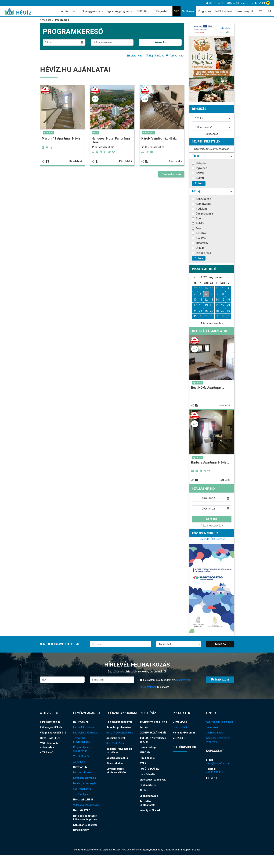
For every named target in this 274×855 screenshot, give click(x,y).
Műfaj (212, 191)
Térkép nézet (175, 55)
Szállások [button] (188, 11)
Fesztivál (199, 233)
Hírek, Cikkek (147, 758)
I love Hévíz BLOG (50, 738)
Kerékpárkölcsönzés (85, 825)
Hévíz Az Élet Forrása (212, 539)
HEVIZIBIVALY (81, 830)
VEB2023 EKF (180, 738)
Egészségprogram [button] (118, 11)
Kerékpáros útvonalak (85, 777)
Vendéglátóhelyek (150, 810)
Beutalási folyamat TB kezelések (119, 750)
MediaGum (169, 849)
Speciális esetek (115, 738)
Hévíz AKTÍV (80, 767)
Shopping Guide (149, 796)
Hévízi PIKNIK (180, 727)
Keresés (160, 42)
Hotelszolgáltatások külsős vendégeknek (85, 817)
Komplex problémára (118, 727)
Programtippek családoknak (81, 749)
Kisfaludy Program (184, 732)
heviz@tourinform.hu (218, 763)
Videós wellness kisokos (86, 805)
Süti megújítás (183, 849)
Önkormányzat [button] (245, 11)
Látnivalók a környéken (85, 732)
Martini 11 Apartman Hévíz (61, 138)
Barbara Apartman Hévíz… (210, 462)
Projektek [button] (162, 11)
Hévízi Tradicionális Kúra (119, 732)
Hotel (95, 132)
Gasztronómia (202, 213)
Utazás (198, 248)
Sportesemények (82, 788)
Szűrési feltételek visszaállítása (211, 149)
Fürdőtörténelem (50, 721)
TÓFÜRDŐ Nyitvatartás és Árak (153, 740)
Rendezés (212, 134)
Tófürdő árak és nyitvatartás (49, 745)
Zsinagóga (79, 761)
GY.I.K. (143, 763)
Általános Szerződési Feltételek (218, 740)
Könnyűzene (201, 199)
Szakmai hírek (148, 785)
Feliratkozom (220, 679)
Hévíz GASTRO (81, 810)
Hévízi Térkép (148, 747)
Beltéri (198, 173)
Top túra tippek (81, 794)
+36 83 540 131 (214, 772)
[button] (262, 11)
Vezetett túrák (81, 756)
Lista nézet (135, 55)
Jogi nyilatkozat (214, 732)
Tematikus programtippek (81, 740)
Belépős (199, 163)
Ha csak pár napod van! (119, 721)
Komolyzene (201, 203)
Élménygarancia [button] (91, 11)
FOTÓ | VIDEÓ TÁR (150, 768)
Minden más (201, 252)
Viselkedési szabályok (153, 779)
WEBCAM (145, 752)
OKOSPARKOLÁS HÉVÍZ (153, 732)
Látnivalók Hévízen (83, 727)
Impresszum (213, 727)
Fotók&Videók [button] (223, 11)
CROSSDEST (180, 721)
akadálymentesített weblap (87, 849)
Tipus (212, 156)
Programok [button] (204, 11)
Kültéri (198, 178)
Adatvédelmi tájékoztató (219, 721)
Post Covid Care (115, 743)
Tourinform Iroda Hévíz (153, 721)
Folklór (198, 223)
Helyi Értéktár (147, 774)
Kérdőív (144, 727)
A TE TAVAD (46, 752)
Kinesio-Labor (114, 763)
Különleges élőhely (51, 727)
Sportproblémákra (117, 758)
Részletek (75, 161)
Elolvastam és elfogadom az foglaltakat (165, 683)
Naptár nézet (155, 55)
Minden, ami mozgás (84, 783)
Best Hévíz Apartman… (207, 387)
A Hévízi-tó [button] (68, 11)
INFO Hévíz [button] (143, 11)
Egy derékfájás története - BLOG (116, 770)
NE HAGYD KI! (81, 721)
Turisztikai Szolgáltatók (147, 803)
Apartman (48, 132)
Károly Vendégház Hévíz (159, 138)
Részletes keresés (212, 323)
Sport (197, 218)
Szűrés (199, 183)
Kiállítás (199, 238)
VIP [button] (176, 11)
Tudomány (200, 243)
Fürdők (144, 790)
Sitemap (196, 849)
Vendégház (148, 132)
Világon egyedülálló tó (53, 732)
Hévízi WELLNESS (83, 799)
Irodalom (199, 208)
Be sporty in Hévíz (83, 772)
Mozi (197, 228)
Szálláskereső (171, 174)
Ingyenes (199, 168)
